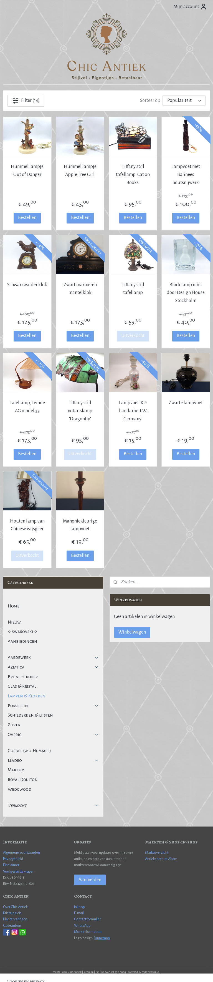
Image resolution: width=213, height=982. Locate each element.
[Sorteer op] (184, 101)
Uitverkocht (132, 335)
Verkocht (53, 805)
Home (13, 606)
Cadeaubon (12, 926)
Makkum (16, 769)
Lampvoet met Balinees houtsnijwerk (185, 174)
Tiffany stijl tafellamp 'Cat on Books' (133, 174)
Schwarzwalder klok (27, 284)
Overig (53, 734)
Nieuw (14, 622)
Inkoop (79, 907)
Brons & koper (23, 676)
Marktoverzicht (156, 853)
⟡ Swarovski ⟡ (22, 631)
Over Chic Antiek (15, 907)
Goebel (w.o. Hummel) (29, 750)
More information (88, 932)
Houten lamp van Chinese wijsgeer (27, 525)
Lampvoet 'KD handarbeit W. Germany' (133, 410)
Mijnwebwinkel (151, 971)
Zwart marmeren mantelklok (80, 288)
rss (97, 971)
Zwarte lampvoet (186, 402)
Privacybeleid (13, 859)
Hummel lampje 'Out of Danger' (27, 170)
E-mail (79, 913)
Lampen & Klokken (26, 696)
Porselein (53, 705)
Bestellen (27, 217)
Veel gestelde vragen (19, 871)
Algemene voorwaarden (21, 853)
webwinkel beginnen (113, 971)
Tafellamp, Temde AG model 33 (27, 406)
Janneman (102, 938)
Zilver (14, 724)
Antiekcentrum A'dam (161, 859)
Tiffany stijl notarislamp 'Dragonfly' (80, 410)
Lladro (53, 760)
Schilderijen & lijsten (30, 715)
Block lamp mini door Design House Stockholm (186, 292)
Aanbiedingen (22, 641)
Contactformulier (87, 919)
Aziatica (53, 667)
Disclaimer (11, 865)
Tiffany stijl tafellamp (133, 288)
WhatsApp (82, 926)
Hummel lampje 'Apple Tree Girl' (80, 170)
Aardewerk (53, 657)
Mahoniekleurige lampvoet (80, 525)
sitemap (88, 971)
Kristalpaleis (12, 913)
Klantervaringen (15, 919)
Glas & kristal (22, 686)
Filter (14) (26, 100)
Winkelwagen (132, 632)
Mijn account (190, 6)
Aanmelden (89, 879)
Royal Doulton (23, 779)
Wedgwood (19, 789)
